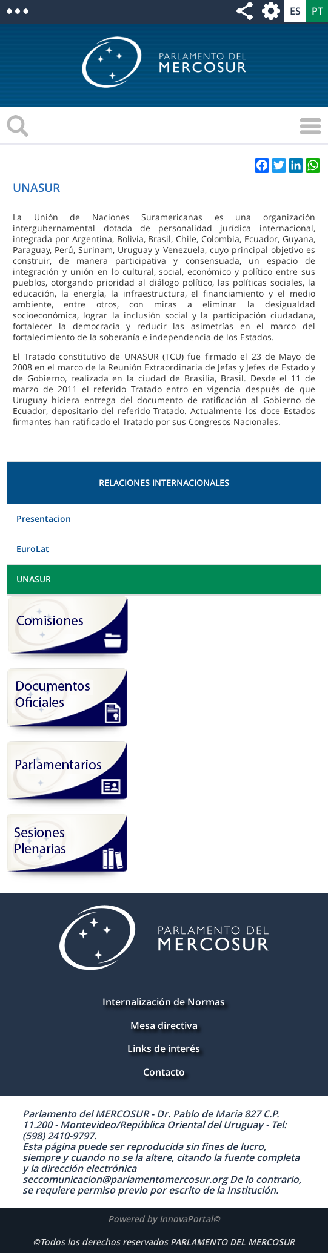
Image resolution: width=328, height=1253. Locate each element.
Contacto (164, 1072)
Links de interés (163, 1048)
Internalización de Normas (163, 1001)
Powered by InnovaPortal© (164, 1219)
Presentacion (43, 518)
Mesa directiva (164, 1025)
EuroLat (32, 548)
